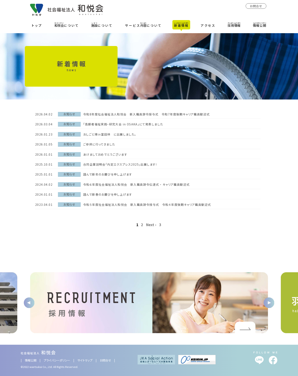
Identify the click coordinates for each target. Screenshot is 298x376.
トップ (37, 25)
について (66, 25)
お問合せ (256, 6)
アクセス (208, 25)
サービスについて (143, 25)
